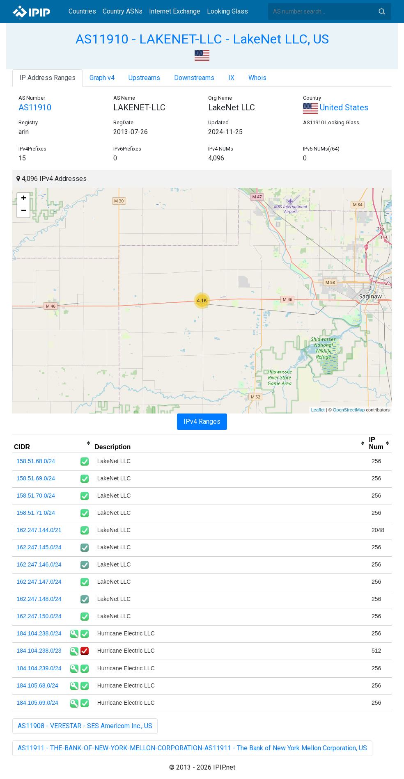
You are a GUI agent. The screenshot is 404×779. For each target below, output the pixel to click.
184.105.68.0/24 (37, 685)
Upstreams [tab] (144, 78)
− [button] (23, 211)
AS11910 (34, 107)
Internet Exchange (174, 11)
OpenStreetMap (349, 409)
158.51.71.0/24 (36, 512)
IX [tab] (231, 78)
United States (335, 107)
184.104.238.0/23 (39, 650)
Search (381, 11)
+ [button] (23, 199)
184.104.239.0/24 (39, 668)
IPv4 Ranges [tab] (202, 421)
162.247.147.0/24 (39, 581)
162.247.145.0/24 (39, 547)
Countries (82, 11)
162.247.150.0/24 (39, 616)
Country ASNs (122, 11)
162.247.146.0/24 (39, 564)
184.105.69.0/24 (37, 702)
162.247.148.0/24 (39, 599)
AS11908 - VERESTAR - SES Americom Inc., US (85, 726)
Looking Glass (227, 11)
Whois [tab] (257, 78)
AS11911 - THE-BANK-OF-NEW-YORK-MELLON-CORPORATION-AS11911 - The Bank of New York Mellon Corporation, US (192, 748)
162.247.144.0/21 (39, 530)
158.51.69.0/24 (36, 478)
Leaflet (318, 409)
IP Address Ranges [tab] (47, 78)
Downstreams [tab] (194, 78)
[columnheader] (52, 443)
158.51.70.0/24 (36, 495)
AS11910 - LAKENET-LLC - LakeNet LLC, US (202, 39)
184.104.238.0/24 (39, 633)
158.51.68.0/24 (36, 461)
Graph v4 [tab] (102, 78)
